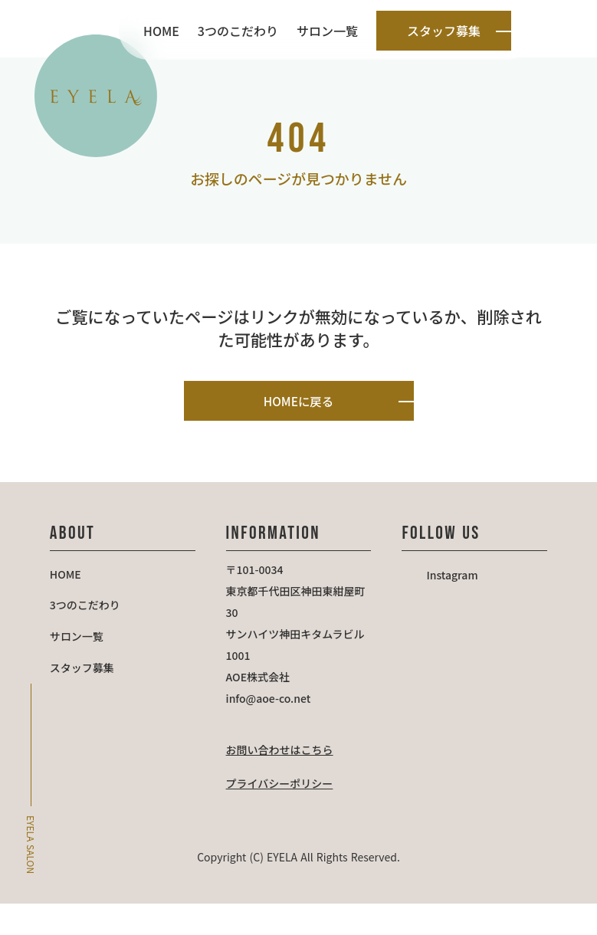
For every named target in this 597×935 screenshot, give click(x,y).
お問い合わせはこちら (283, 781)
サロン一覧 (327, 30)
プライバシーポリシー (283, 815)
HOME (161, 30)
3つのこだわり (238, 30)
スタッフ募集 (93, 708)
